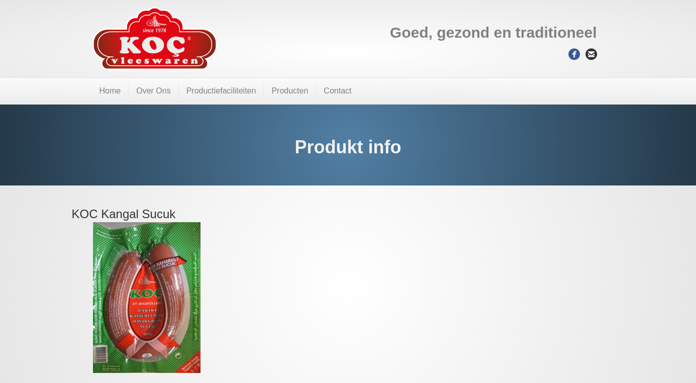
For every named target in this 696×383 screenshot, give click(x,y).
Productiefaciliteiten (221, 90)
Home (110, 90)
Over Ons (153, 90)
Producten (289, 90)
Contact (337, 90)
